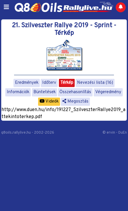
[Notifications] (121, 7)
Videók (49, 101)
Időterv (49, 83)
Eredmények (26, 83)
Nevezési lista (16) (95, 83)
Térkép (66, 83)
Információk (18, 92)
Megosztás (75, 101)
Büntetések (44, 92)
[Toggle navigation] (6, 7)
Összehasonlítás (75, 92)
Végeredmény (108, 92)
